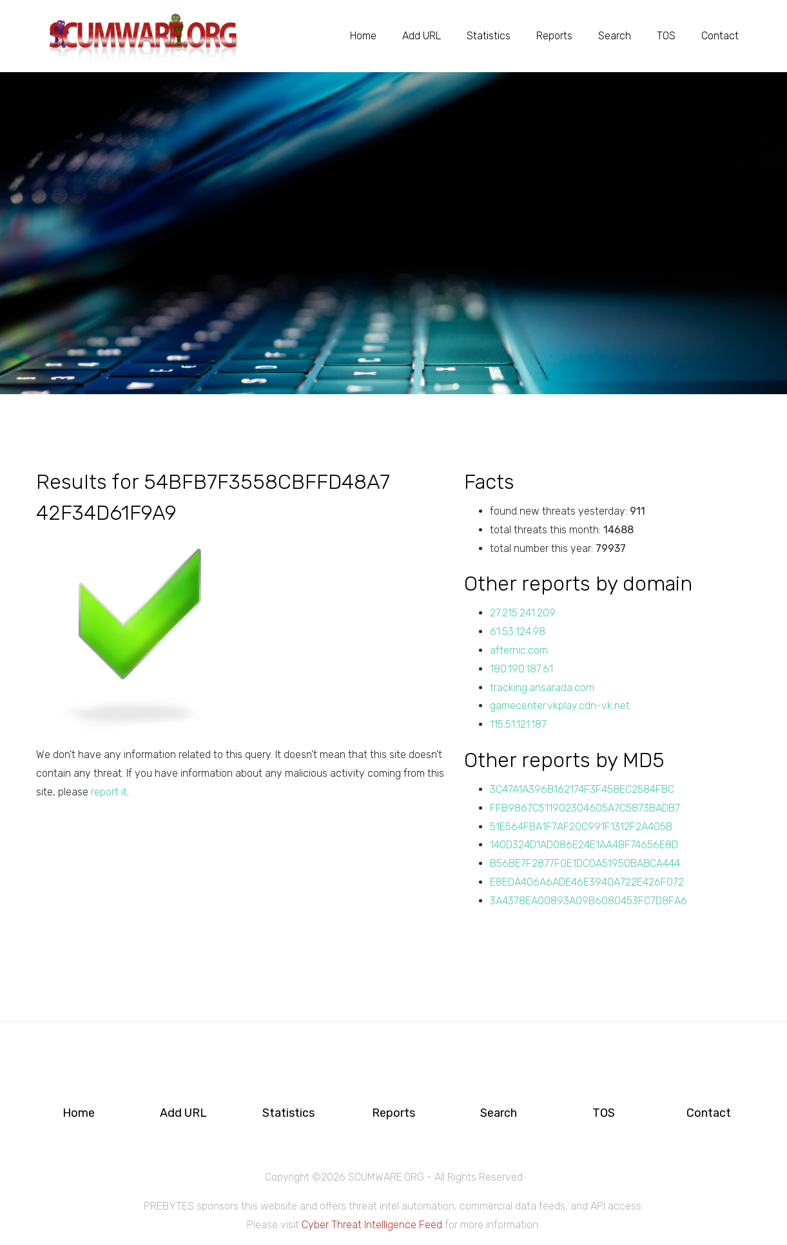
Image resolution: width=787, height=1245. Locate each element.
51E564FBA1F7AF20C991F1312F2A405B (581, 827)
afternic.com (519, 650)
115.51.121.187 (518, 724)
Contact (720, 35)
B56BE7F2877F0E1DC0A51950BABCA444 (585, 863)
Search (614, 35)
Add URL (421, 35)
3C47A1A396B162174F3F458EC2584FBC (582, 789)
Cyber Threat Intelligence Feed (372, 1225)
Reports (554, 35)
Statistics (488, 35)
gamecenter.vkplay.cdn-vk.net (560, 705)
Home (363, 35)
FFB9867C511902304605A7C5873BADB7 (585, 808)
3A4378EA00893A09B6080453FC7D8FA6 (588, 901)
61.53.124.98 (517, 631)
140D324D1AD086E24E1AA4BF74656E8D (584, 845)
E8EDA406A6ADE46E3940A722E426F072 (587, 882)
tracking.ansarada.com (542, 687)
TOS (666, 35)
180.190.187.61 (521, 669)
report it (109, 792)
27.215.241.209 (523, 613)
